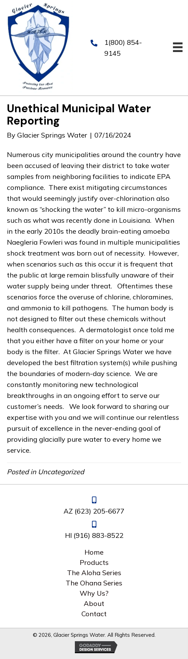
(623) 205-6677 (99, 511)
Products (94, 562)
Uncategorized (61, 471)
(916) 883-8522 (98, 535)
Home (94, 552)
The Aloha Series (94, 572)
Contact (94, 613)
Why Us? (94, 593)
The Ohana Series (94, 583)
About (94, 603)
